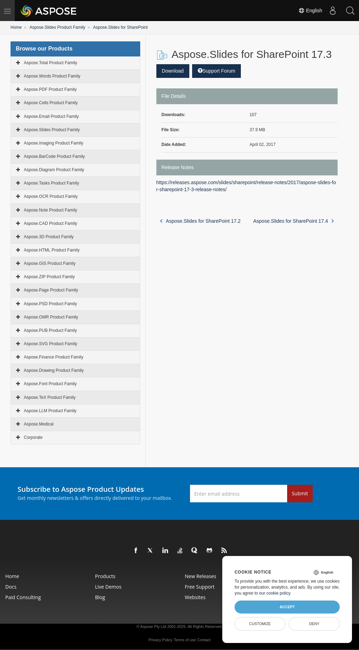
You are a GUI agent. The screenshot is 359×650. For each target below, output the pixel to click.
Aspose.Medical (39, 424)
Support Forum (216, 71)
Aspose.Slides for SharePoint (120, 27)
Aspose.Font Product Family (50, 383)
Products (105, 576)
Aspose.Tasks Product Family (51, 183)
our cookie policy (274, 593)
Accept (286, 607)
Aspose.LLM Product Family (50, 410)
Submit (300, 493)
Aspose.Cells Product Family (50, 102)
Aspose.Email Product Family (51, 116)
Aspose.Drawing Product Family (54, 370)
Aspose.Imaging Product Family (53, 143)
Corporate (33, 437)
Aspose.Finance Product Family (53, 357)
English (310, 10)
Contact (204, 640)
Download (173, 71)
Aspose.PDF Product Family (50, 89)
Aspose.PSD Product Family (50, 303)
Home (16, 27)
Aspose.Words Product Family (52, 76)
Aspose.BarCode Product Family (54, 156)
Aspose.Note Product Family (50, 210)
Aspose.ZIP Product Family (49, 276)
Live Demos (108, 586)
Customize (260, 624)
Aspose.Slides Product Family (57, 27)
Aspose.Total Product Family (50, 62)
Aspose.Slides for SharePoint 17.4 (293, 221)
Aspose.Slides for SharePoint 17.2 (200, 221)
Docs (10, 586)
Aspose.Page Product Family (51, 290)
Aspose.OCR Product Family (50, 196)
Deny (314, 624)
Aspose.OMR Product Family (51, 317)
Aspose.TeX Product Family (49, 397)
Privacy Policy (160, 640)
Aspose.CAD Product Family (50, 223)
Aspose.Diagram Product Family (54, 169)
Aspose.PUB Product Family (50, 330)
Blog (100, 597)
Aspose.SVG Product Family (50, 343)
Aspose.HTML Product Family (52, 250)
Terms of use (185, 640)
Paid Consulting (23, 597)
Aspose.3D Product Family (49, 236)
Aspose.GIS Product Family (49, 263)
